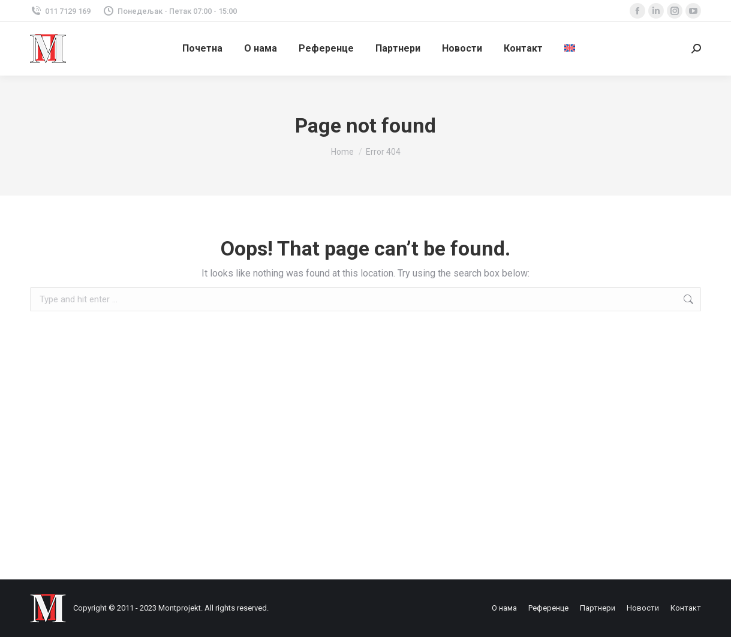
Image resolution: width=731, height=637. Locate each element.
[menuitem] (569, 48)
